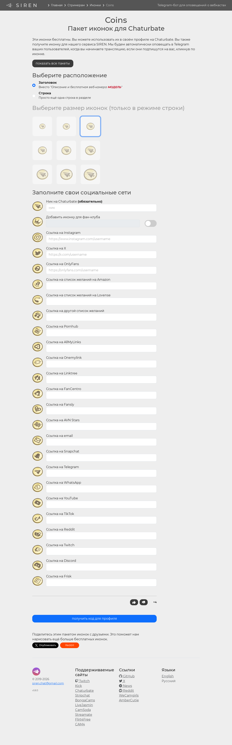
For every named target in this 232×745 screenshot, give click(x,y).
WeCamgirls (129, 695)
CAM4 (80, 724)
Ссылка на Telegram (62, 467)
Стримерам (76, 5)
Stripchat (82, 695)
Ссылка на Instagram (63, 233)
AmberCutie (129, 700)
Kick (78, 686)
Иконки (95, 5)
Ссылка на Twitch (60, 545)
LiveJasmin (84, 705)
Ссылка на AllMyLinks (63, 342)
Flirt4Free (83, 719)
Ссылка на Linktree (61, 373)
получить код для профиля (94, 618)
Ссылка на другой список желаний (75, 311)
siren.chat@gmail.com (48, 683)
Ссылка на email (59, 436)
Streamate (83, 715)
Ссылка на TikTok (60, 514)
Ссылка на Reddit (60, 529)
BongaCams (85, 700)
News (125, 686)
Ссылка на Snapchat (62, 451)
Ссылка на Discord (61, 561)
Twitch (82, 681)
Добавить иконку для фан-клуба (73, 217)
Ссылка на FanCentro (63, 389)
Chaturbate (84, 691)
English (168, 676)
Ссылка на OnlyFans (62, 264)
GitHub (127, 676)
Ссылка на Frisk (59, 576)
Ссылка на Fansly (60, 404)
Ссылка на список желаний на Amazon (78, 280)
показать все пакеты (53, 63)
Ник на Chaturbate (74, 201)
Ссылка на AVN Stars (63, 420)
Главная (57, 5)
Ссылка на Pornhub (62, 326)
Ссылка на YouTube (62, 498)
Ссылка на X (56, 248)
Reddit (69, 645)
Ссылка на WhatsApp (63, 483)
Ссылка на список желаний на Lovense (78, 295)
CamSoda (83, 710)
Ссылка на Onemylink (64, 358)
